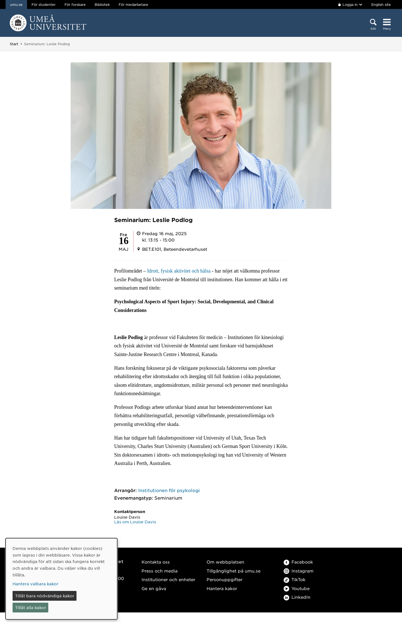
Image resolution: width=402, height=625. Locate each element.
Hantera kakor (222, 588)
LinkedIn (297, 597)
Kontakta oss (156, 561)
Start (14, 44)
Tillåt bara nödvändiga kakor (44, 595)
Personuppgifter (224, 579)
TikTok (294, 579)
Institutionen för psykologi (169, 490)
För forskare (75, 4)
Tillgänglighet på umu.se (233, 570)
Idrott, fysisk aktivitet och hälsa (178, 271)
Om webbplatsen (225, 561)
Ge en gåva (154, 588)
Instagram (299, 570)
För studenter (44, 4)
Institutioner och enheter (168, 579)
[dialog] (61, 578)
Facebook (298, 561)
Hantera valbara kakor (35, 583)
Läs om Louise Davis (135, 521)
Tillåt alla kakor (30, 607)
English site (381, 4)
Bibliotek (102, 4)
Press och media (160, 570)
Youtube (297, 588)
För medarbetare (133, 4)
